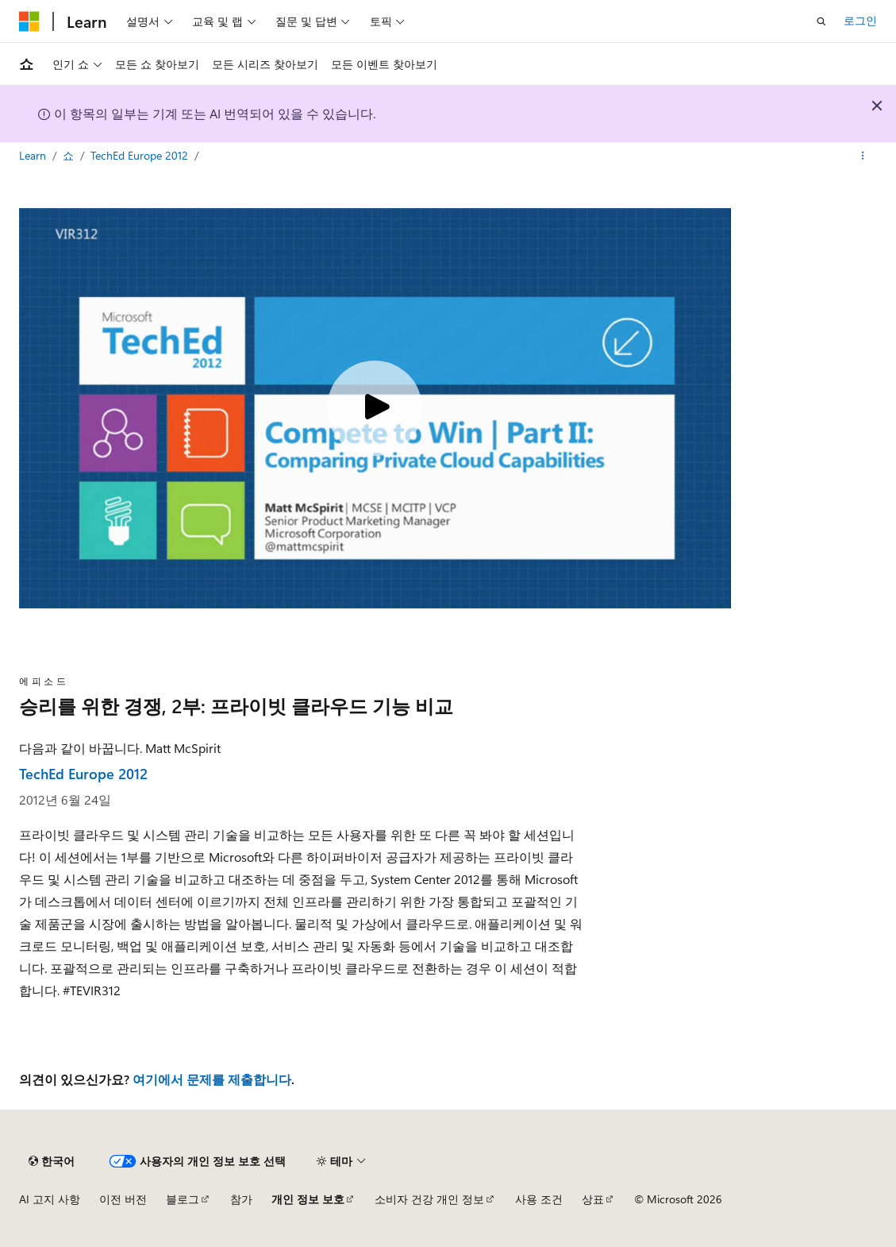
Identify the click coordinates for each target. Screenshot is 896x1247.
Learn (34, 155)
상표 (593, 1198)
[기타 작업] (863, 156)
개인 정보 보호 (307, 1198)
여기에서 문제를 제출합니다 (212, 1079)
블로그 (182, 1198)
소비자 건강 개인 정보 (429, 1198)
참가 (241, 1198)
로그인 (860, 20)
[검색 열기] (821, 21)
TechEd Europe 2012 (140, 155)
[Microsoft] (29, 21)
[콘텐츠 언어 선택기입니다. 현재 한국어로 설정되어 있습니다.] (51, 1161)
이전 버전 (123, 1198)
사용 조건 (539, 1198)
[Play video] (374, 408)
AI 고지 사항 (49, 1198)
